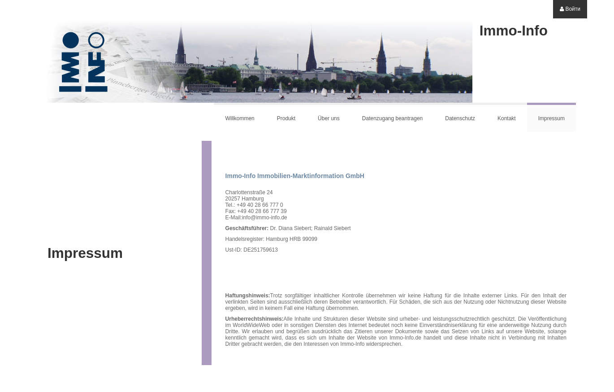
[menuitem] (570, 9)
